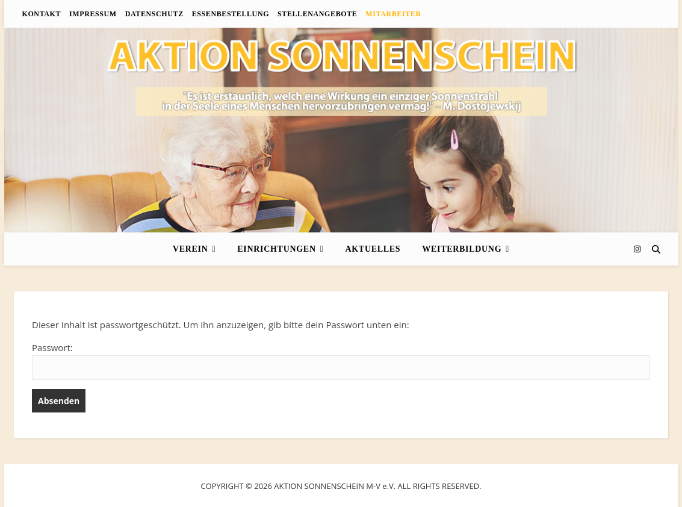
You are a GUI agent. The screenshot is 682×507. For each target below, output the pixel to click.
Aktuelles (372, 249)
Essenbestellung (230, 14)
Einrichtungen (276, 249)
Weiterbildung (461, 249)
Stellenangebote (317, 14)
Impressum (93, 14)
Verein (190, 249)
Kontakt (41, 14)
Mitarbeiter (393, 14)
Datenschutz (154, 14)
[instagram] (637, 248)
